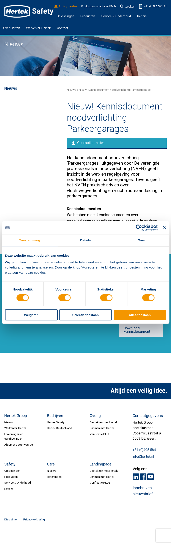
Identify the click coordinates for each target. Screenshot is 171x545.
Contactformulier (88, 143)
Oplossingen (65, 16)
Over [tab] (141, 240)
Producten (11, 476)
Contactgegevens (148, 416)
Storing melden (66, 6)
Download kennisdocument (137, 330)
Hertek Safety (55, 422)
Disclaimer (10, 519)
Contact (62, 28)
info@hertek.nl (143, 457)
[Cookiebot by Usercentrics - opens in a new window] (139, 227)
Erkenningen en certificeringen (13, 436)
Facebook (143, 476)
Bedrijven (55, 416)
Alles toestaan (140, 315)
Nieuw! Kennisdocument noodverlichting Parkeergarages (115, 89)
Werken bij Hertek (38, 28)
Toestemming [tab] (29, 240)
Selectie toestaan (85, 315)
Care (51, 464)
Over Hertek (11, 28)
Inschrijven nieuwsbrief (143, 491)
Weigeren (31, 315)
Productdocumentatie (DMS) (98, 6)
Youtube (150, 476)
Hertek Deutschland (59, 428)
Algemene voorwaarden (19, 444)
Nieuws (71, 89)
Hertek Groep (15, 416)
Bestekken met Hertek (104, 422)
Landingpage (100, 464)
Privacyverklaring (34, 519)
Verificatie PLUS (100, 434)
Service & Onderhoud (17, 482)
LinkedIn (136, 476)
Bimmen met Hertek (102, 428)
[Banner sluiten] (164, 227)
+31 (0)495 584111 (153, 6)
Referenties (54, 476)
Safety (9, 464)
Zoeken (127, 6)
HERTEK (28, 11)
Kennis (142, 16)
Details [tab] (85, 240)
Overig (95, 416)
